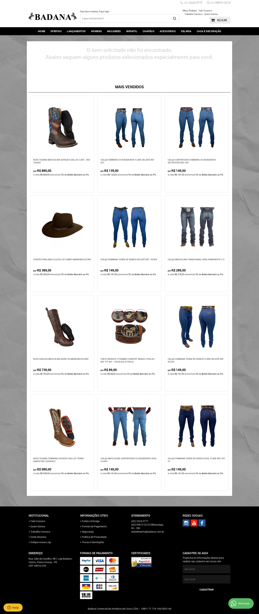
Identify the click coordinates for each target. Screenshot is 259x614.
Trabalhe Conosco (193, 14)
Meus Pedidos (190, 10)
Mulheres (114, 31)
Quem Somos (211, 14)
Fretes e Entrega (91, 521)
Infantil (131, 31)
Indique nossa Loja (41, 542)
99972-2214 (220, 3)
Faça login (104, 11)
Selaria (186, 31)
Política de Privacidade (94, 537)
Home (41, 31)
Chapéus (149, 31)
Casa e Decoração (209, 31)
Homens (96, 31)
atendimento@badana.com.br (147, 531)
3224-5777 (193, 3)
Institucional (39, 515)
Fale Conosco (205, 10)
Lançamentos (76, 31)
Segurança (88, 531)
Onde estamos (38, 537)
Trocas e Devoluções (93, 542)
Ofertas (56, 31)
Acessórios (168, 31)
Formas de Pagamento (94, 526)
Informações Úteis (94, 515)
